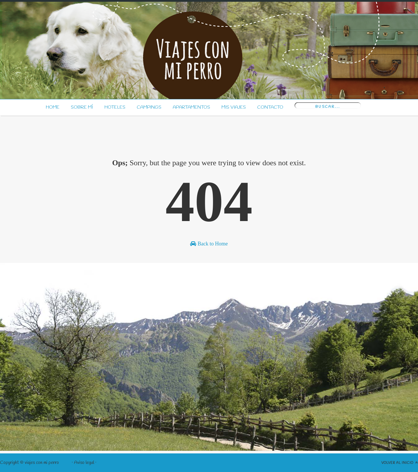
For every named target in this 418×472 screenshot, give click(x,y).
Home (53, 107)
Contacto (270, 107)
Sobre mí (82, 107)
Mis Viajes (233, 107)
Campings (149, 107)
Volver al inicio (399, 462)
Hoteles (114, 107)
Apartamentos (191, 107)
